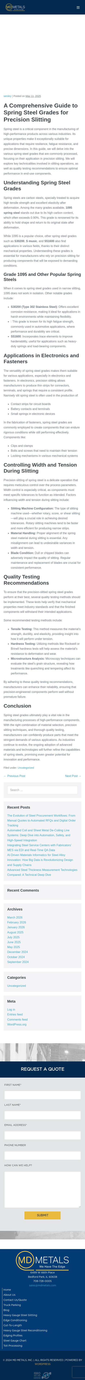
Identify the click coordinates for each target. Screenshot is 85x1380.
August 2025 (15, 932)
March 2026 (15, 917)
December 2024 (17, 952)
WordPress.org (16, 1024)
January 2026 (16, 927)
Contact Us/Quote (15, 1300)
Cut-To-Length (12, 1325)
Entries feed (15, 1014)
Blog (6, 1310)
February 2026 (16, 922)
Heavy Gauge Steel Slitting (20, 1315)
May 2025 (13, 947)
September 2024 (18, 962)
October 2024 (16, 957)
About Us (9, 1295)
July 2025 (13, 937)
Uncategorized (26, 767)
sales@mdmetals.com (42, 1285)
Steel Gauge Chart (14, 1340)
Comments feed (17, 1019)
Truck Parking (12, 1305)
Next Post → (73, 776)
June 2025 (14, 942)
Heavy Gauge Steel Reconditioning (25, 1330)
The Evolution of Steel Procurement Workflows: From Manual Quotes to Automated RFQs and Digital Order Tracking (41, 820)
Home (7, 1290)
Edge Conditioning (15, 1320)
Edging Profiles (12, 1335)
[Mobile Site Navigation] (78, 7)
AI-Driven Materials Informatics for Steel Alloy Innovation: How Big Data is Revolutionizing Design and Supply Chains (40, 859)
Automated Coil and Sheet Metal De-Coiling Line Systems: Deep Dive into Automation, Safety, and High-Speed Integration (38, 835)
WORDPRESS (42, 1364)
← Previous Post (14, 776)
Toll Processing (12, 1346)
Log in (11, 1009)
